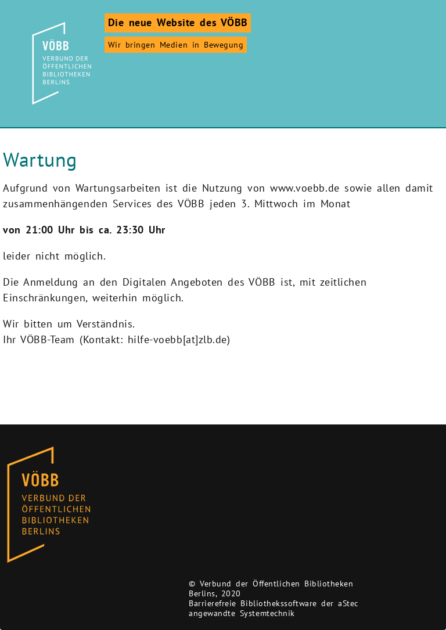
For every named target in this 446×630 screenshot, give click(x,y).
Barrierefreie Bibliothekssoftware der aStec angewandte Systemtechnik (273, 608)
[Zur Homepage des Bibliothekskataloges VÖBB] (48, 505)
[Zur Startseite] (59, 63)
